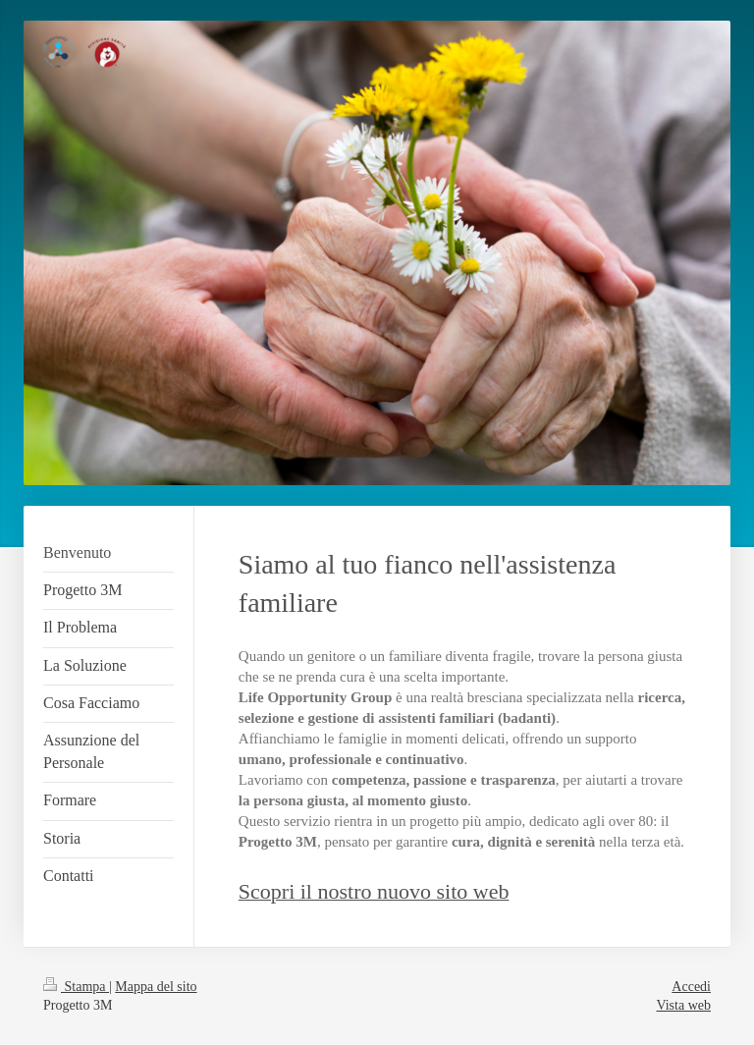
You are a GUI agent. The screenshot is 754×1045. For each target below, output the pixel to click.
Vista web (683, 1005)
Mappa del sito (155, 986)
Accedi (691, 986)
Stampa (76, 986)
